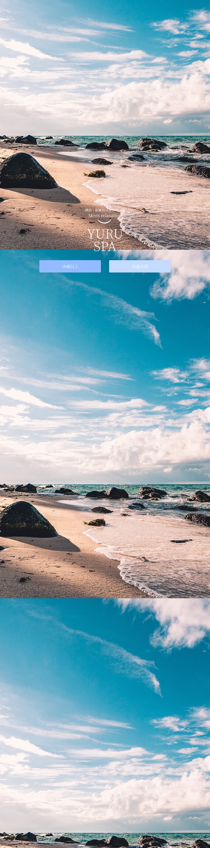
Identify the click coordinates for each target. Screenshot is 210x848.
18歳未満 (140, 266)
